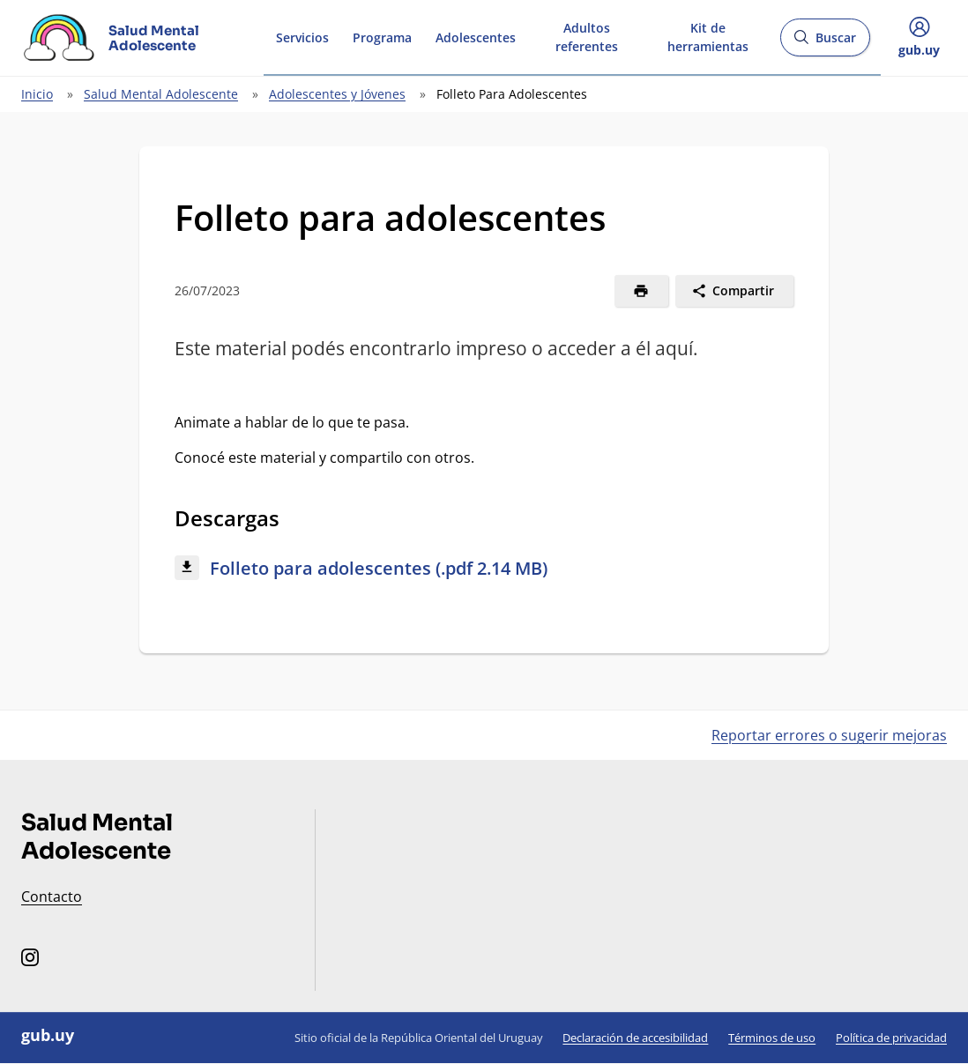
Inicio (37, 94)
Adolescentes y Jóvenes (337, 94)
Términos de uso (771, 1037)
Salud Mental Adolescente (161, 94)
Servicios (302, 37)
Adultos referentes (586, 37)
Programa (382, 37)
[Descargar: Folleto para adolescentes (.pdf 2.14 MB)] (484, 569)
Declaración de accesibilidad (635, 1037)
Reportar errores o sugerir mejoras (829, 735)
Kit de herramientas (707, 37)
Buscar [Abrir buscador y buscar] (824, 42)
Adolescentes (476, 37)
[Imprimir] (641, 291)
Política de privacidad (891, 1037)
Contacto (51, 896)
